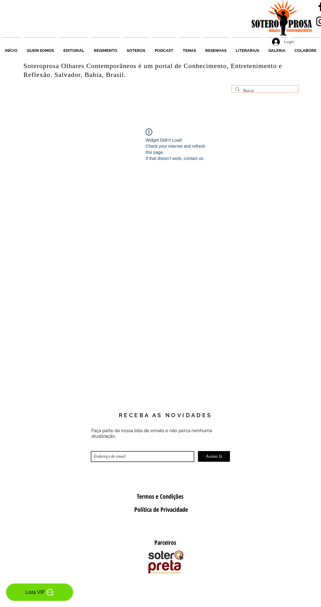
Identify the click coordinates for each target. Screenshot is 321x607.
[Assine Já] (214, 456)
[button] (136, 48)
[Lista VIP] (39, 592)
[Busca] (264, 90)
